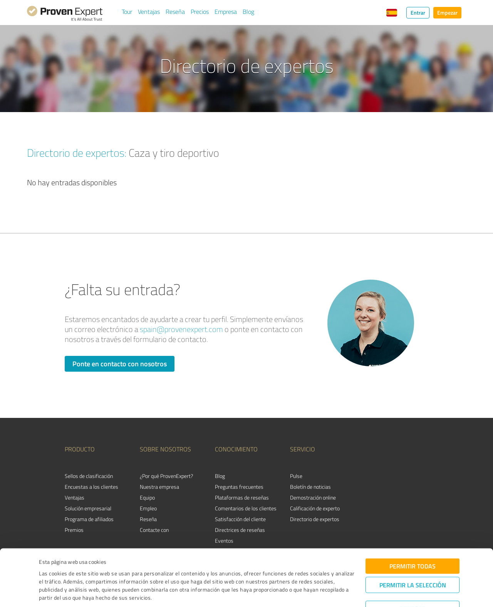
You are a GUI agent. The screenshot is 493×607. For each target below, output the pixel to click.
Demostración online (313, 497)
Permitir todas (412, 539)
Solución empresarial (88, 508)
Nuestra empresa (159, 486)
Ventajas (149, 11)
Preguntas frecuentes (239, 486)
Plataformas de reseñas (242, 497)
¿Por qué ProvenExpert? (166, 476)
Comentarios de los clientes (246, 508)
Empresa (226, 11)
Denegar (412, 582)
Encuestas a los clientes (91, 486)
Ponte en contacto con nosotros (119, 364)
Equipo (147, 497)
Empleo (148, 508)
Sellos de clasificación (89, 476)
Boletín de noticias (310, 486)
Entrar (418, 12)
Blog (248, 11)
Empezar (447, 12)
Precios (200, 11)
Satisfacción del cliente (240, 519)
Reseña (175, 11)
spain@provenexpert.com (181, 329)
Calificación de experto (315, 508)
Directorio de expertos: (76, 152)
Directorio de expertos (314, 519)
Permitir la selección (412, 558)
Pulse (296, 476)
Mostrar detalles (305, 592)
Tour (127, 11)
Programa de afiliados (89, 519)
